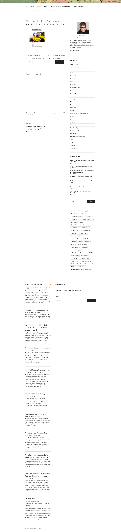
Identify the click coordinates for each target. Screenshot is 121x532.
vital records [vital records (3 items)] (88, 269)
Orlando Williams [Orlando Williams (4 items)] (76, 252)
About (45, 6)
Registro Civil (73, 133)
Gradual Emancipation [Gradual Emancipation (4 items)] (86, 236)
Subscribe (59, 62)
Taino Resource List (79, 6)
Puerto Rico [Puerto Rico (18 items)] (75, 258)
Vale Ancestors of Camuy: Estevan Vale (80, 186)
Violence (72, 151)
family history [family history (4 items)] (83, 233)
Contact (39, 6)
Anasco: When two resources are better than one (82, 166)
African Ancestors (74, 64)
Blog (32, 6)
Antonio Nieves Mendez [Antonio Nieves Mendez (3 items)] (77, 216)
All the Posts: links (69, 10)
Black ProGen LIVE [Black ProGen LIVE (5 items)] (88, 219)
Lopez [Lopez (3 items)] (73, 241)
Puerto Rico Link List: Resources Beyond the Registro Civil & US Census (43, 10)
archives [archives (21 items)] (90, 216)
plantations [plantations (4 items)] (84, 255)
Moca (71, 104)
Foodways (72, 96)
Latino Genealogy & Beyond (34, 284)
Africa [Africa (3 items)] (84, 211)
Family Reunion (74, 93)
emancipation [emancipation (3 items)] (75, 230)
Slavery (72, 139)
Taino (71, 142)
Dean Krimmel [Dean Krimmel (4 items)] (75, 227)
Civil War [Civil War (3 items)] (86, 225)
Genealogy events (74, 99)
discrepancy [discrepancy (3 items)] (85, 227)
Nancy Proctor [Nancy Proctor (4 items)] (75, 247)
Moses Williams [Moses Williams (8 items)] (82, 244)
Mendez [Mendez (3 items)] (88, 241)
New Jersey (73, 116)
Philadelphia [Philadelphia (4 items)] (75, 255)
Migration (72, 101)
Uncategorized (74, 148)
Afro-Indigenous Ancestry (76, 67)
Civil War (72, 78)
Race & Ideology (74, 128)
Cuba (71, 81)
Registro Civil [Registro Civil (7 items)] (75, 261)
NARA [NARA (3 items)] (84, 247)
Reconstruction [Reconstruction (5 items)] (85, 258)
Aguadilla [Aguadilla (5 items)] (74, 213)
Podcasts (72, 122)
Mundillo (72, 110)
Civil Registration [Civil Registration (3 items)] (76, 225)
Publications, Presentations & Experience (60, 6)
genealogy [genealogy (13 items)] (74, 236)
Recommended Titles (75, 130)
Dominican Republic (75, 87)
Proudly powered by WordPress (33, 528)
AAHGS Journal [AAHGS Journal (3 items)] (75, 211)
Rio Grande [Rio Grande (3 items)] (74, 264)
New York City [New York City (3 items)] (75, 250)
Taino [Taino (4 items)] (73, 266)
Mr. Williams (73, 107)
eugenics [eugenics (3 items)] (74, 233)
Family (71, 90)
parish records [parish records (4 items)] (87, 252)
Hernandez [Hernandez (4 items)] (74, 238)
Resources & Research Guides (77, 136)
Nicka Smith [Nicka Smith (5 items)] (85, 250)
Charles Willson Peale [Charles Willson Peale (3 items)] (77, 222)
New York (72, 119)
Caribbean (72, 73)
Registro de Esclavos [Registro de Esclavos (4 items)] (87, 261)
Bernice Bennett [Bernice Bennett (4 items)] (76, 219)
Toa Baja (72, 145)
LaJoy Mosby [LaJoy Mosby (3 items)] (84, 238)
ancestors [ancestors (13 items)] (82, 213)
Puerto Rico (73, 125)
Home (26, 6)
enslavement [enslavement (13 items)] (85, 230)
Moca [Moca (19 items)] (73, 244)
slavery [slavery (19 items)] (91, 264)
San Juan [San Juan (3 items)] (83, 264)
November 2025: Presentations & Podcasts (81, 176)
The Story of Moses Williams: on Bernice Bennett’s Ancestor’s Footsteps (37, 476)
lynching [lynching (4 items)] (80, 241)
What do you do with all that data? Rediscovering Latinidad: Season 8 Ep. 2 (37, 327)
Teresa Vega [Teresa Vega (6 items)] (81, 266)
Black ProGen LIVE (75, 70)
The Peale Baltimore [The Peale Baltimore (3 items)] (77, 269)
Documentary (73, 84)
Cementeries (73, 75)
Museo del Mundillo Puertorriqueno (79, 113)
